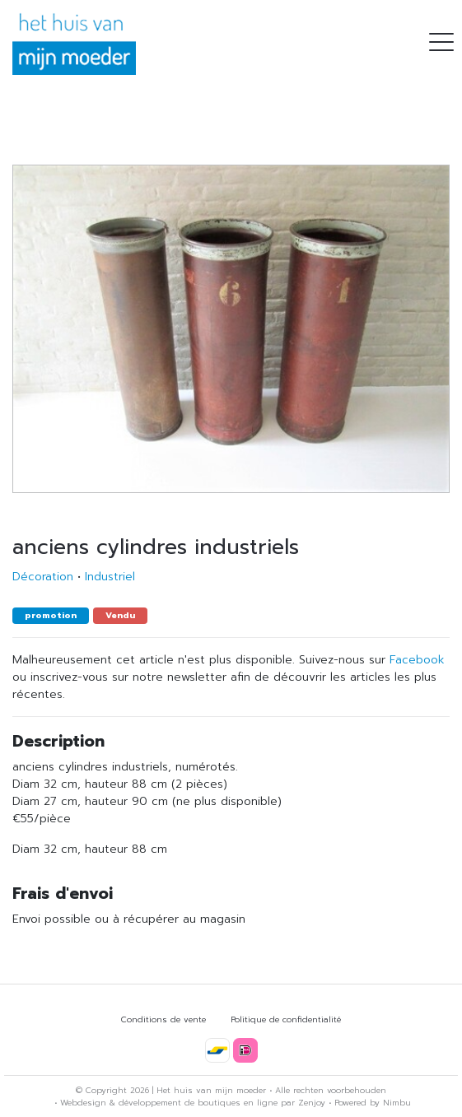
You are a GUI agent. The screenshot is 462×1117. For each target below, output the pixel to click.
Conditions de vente (163, 1019)
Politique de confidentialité (286, 1019)
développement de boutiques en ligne (198, 1102)
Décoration (42, 576)
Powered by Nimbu (372, 1102)
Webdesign (83, 1102)
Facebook (417, 659)
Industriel (110, 576)
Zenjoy (311, 1102)
